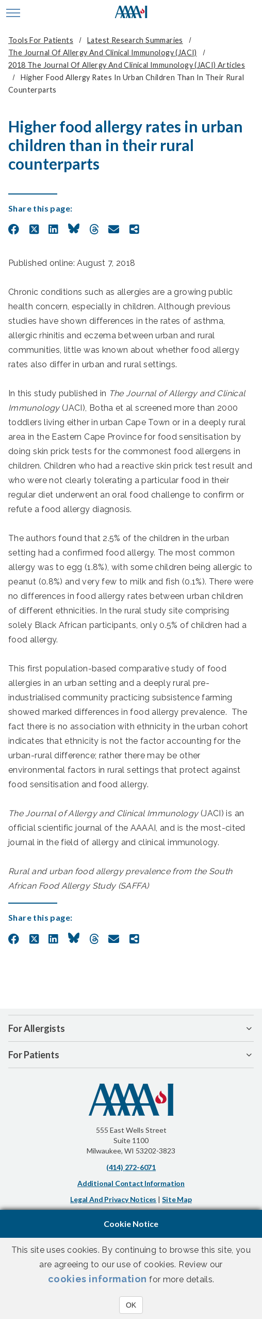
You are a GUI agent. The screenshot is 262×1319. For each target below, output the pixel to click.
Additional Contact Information (131, 1183)
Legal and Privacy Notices (113, 1199)
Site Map (176, 1199)
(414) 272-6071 (131, 1167)
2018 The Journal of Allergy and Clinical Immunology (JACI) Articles (126, 65)
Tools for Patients (40, 40)
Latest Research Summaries (135, 40)
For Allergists (36, 1028)
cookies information (97, 1278)
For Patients (33, 1054)
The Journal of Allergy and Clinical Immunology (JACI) (102, 52)
